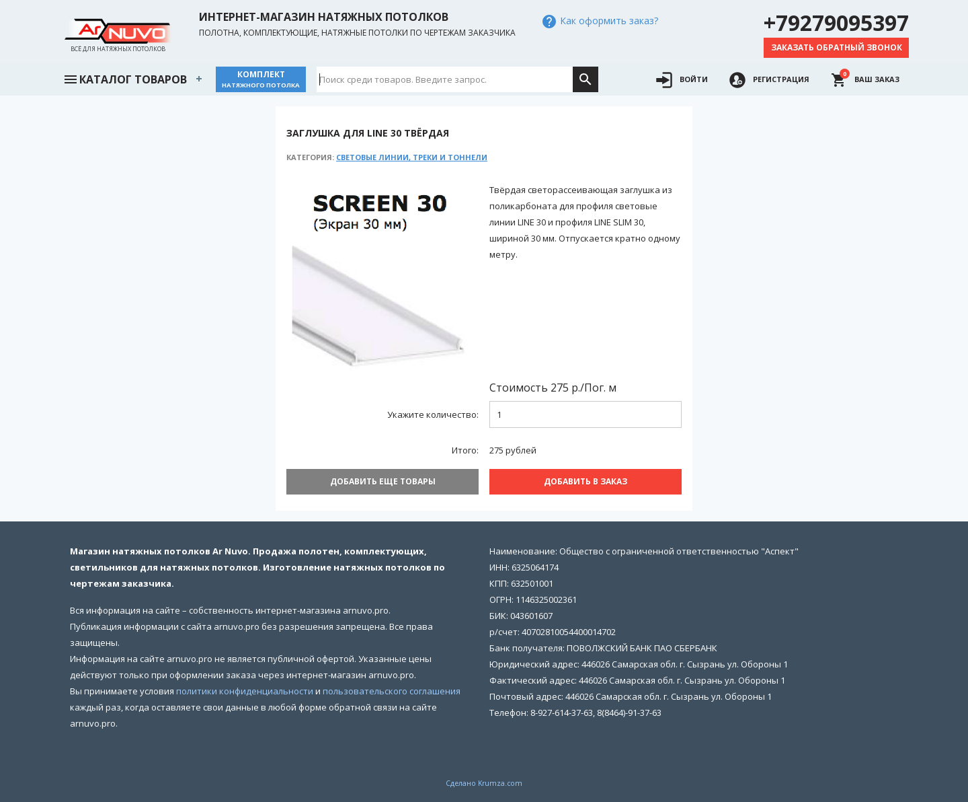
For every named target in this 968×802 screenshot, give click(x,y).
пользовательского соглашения (391, 691)
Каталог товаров (125, 78)
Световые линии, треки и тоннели (411, 157)
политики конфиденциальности (244, 691)
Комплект (261, 79)
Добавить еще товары (383, 481)
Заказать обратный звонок (836, 47)
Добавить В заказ (585, 481)
